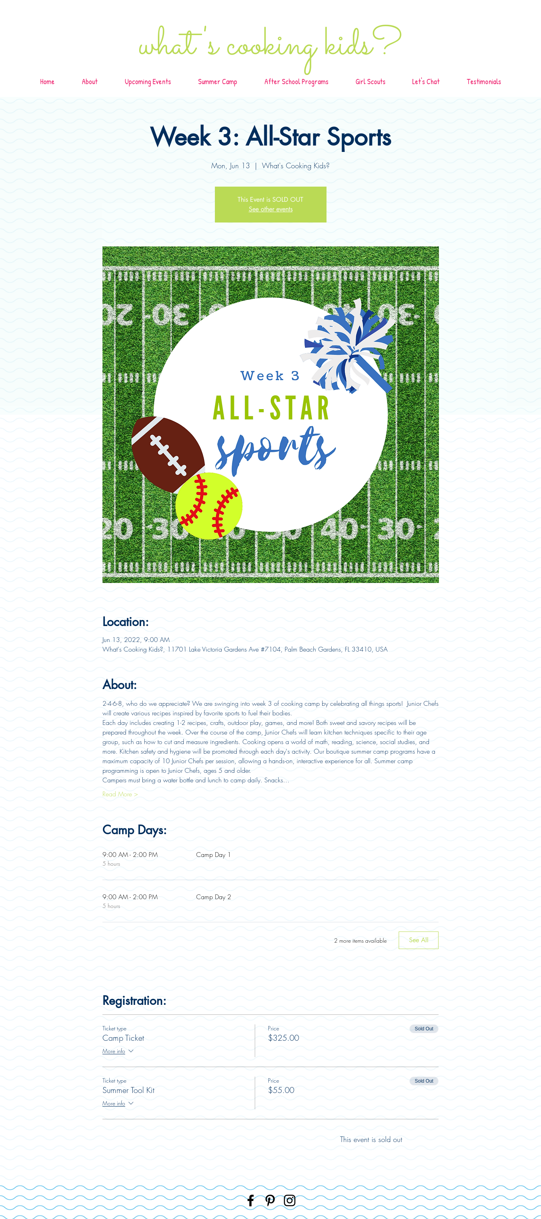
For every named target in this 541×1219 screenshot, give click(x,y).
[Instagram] (289, 1200)
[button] (296, 82)
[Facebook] (250, 1200)
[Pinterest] (270, 1200)
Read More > (120, 794)
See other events (271, 209)
